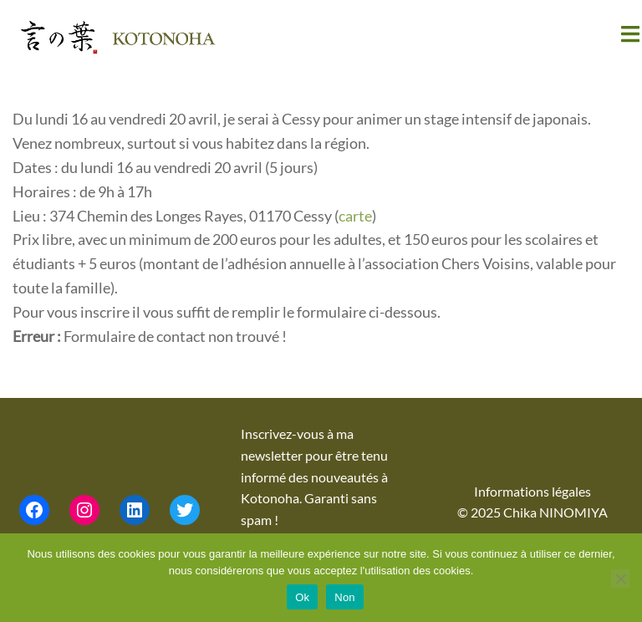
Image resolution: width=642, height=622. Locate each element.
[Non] (620, 578)
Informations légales (532, 491)
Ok (302, 597)
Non (344, 597)
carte (355, 215)
